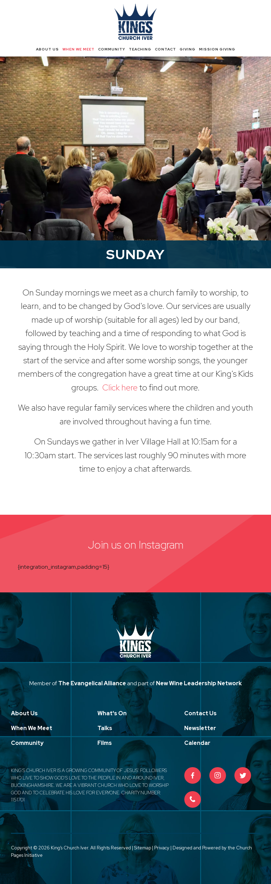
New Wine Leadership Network (199, 683)
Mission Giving (217, 49)
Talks (104, 728)
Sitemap (142, 848)
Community (111, 49)
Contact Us (200, 713)
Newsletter (200, 728)
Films (104, 743)
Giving (187, 49)
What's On (112, 713)
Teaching (140, 49)
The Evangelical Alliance (92, 683)
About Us (47, 49)
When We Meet (78, 49)
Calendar (197, 743)
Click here (120, 387)
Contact (165, 49)
